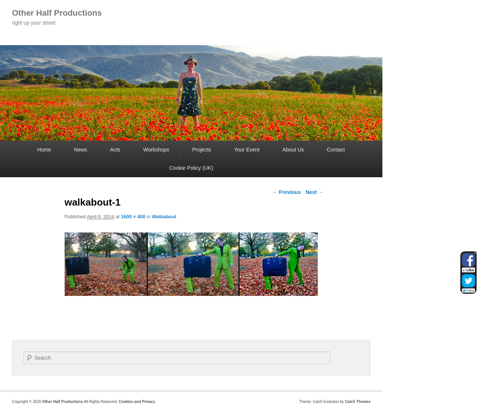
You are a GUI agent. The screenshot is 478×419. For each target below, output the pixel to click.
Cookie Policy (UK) (191, 168)
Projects (201, 150)
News (80, 150)
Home (44, 150)
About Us (293, 150)
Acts (115, 150)
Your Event (247, 150)
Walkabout (164, 216)
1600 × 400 (133, 216)
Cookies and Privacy (137, 402)
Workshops (156, 150)
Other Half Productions (57, 13)
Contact (336, 150)
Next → (314, 192)
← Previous (286, 192)
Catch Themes (357, 402)
